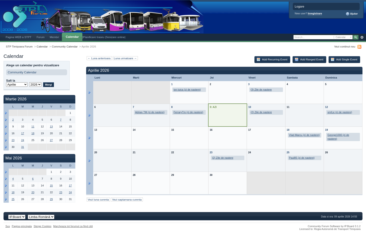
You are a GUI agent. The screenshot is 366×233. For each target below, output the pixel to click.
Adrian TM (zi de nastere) (150, 112)
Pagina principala (22, 226)
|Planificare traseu (93, 37)
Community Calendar (65, 46)
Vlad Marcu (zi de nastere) (304, 135)
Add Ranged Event (309, 59)
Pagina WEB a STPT (18, 37)
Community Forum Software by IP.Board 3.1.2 (334, 226)
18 (288, 129)
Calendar (72, 37)
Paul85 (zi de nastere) (302, 157)
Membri (54, 37)
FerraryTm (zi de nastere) (188, 112)
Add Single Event (344, 59)
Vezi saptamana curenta (126, 199)
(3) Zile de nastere (261, 89)
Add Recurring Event (272, 59)
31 (22, 147)
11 (33, 126)
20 (33, 192)
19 (326, 129)
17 (22, 133)
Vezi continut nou (344, 46)
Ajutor (352, 14)
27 (51, 140)
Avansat (362, 37)
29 (51, 199)
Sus (7, 226)
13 (51, 126)
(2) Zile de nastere (261, 112)
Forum (40, 37)
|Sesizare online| (115, 37)
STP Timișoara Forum (19, 46)
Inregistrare (315, 13)
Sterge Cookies (43, 226)
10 (249, 107)
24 (22, 140)
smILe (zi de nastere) (339, 112)
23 (211, 152)
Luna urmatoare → (125, 58)
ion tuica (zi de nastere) (187, 89)
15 (51, 185)
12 (326, 107)
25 (288, 152)
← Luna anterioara (99, 58)
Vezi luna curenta (98, 199)
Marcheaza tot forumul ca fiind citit (73, 226)
